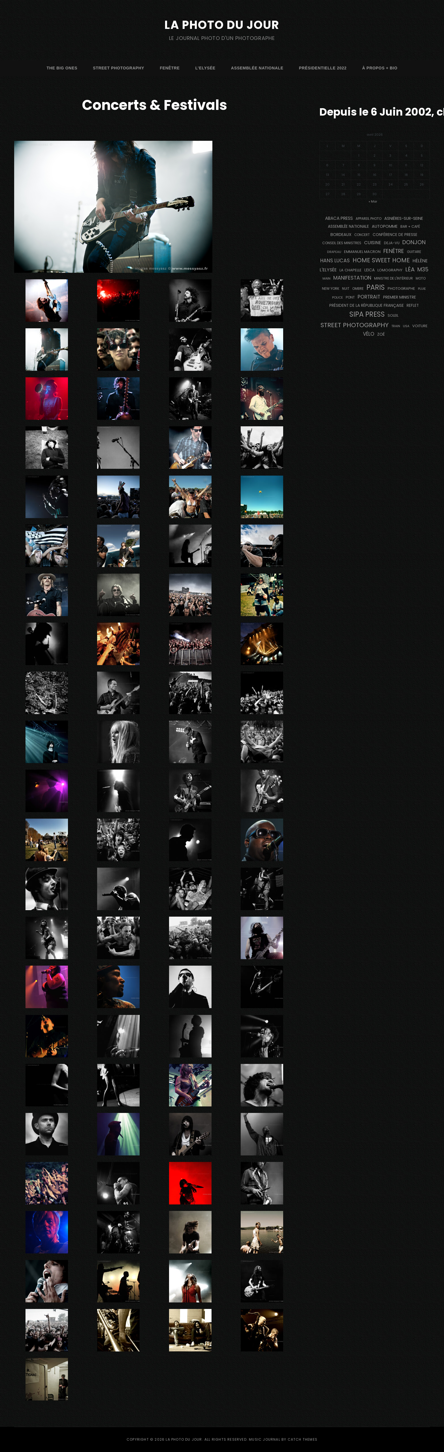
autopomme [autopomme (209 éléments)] (385, 226)
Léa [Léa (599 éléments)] (410, 269)
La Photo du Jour (222, 25)
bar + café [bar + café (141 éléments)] (410, 226)
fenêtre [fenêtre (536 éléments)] (393, 251)
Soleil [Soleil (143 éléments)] (393, 315)
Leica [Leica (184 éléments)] (369, 270)
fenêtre (170, 68)
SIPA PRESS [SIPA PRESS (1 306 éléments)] (367, 314)
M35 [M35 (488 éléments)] (422, 269)
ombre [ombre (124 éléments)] (358, 288)
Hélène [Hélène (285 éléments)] (420, 260)
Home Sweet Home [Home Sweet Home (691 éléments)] (381, 260)
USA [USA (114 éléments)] (406, 326)
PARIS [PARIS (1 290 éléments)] (375, 287)
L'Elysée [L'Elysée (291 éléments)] (328, 270)
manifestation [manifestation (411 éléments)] (352, 277)
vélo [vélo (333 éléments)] (368, 334)
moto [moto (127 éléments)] (421, 278)
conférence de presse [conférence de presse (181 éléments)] (395, 234)
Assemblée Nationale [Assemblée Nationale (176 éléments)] (348, 226)
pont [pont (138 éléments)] (350, 297)
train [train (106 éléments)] (395, 326)
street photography (118, 68)
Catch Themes (302, 1439)
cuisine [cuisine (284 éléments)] (372, 242)
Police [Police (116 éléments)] (337, 297)
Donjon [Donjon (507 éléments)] (414, 242)
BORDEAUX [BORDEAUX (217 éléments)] (340, 234)
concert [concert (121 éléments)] (362, 235)
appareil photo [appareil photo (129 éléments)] (368, 218)
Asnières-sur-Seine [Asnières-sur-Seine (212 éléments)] (403, 218)
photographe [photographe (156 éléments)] (401, 288)
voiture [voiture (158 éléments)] (420, 326)
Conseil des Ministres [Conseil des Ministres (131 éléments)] (341, 242)
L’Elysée (205, 68)
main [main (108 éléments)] (326, 278)
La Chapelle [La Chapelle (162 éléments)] (351, 270)
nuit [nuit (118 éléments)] (345, 288)
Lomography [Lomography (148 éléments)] (389, 270)
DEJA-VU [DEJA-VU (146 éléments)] (392, 242)
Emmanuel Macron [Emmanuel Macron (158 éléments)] (362, 251)
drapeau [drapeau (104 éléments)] (334, 252)
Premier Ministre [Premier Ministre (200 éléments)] (399, 297)
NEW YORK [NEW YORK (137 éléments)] (330, 288)
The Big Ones (61, 68)
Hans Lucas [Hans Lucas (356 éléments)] (335, 260)
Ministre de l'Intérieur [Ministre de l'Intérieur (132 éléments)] (393, 278)
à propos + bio (380, 68)
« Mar (373, 201)
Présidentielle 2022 (323, 68)
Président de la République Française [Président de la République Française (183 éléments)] (366, 305)
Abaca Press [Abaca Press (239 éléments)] (339, 218)
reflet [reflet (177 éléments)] (413, 305)
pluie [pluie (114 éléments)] (422, 288)
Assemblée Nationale (257, 68)
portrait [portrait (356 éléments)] (369, 296)
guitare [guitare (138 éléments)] (414, 251)
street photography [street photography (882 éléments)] (354, 325)
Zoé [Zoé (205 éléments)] (381, 334)
